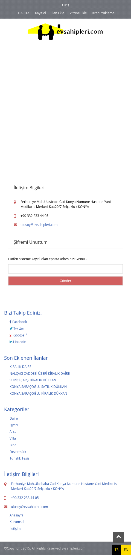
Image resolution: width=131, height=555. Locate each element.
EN (126, 549)
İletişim (15, 528)
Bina (13, 445)
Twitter (17, 328)
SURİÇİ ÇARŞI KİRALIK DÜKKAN (33, 380)
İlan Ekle (58, 13)
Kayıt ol (40, 13)
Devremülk (18, 451)
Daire (14, 418)
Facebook (18, 321)
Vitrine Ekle (78, 13)
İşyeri (14, 425)
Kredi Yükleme (103, 13)
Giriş (65, 5)
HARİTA (23, 13)
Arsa (13, 431)
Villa (13, 438)
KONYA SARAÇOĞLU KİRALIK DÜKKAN (38, 393)
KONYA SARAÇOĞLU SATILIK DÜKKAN (38, 386)
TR (116, 549)
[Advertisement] (65, 106)
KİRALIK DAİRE (20, 366)
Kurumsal (17, 521)
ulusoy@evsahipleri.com (39, 224)
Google (18, 335)
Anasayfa (17, 515)
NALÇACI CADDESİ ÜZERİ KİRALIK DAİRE (40, 373)
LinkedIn (18, 341)
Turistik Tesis (19, 458)
